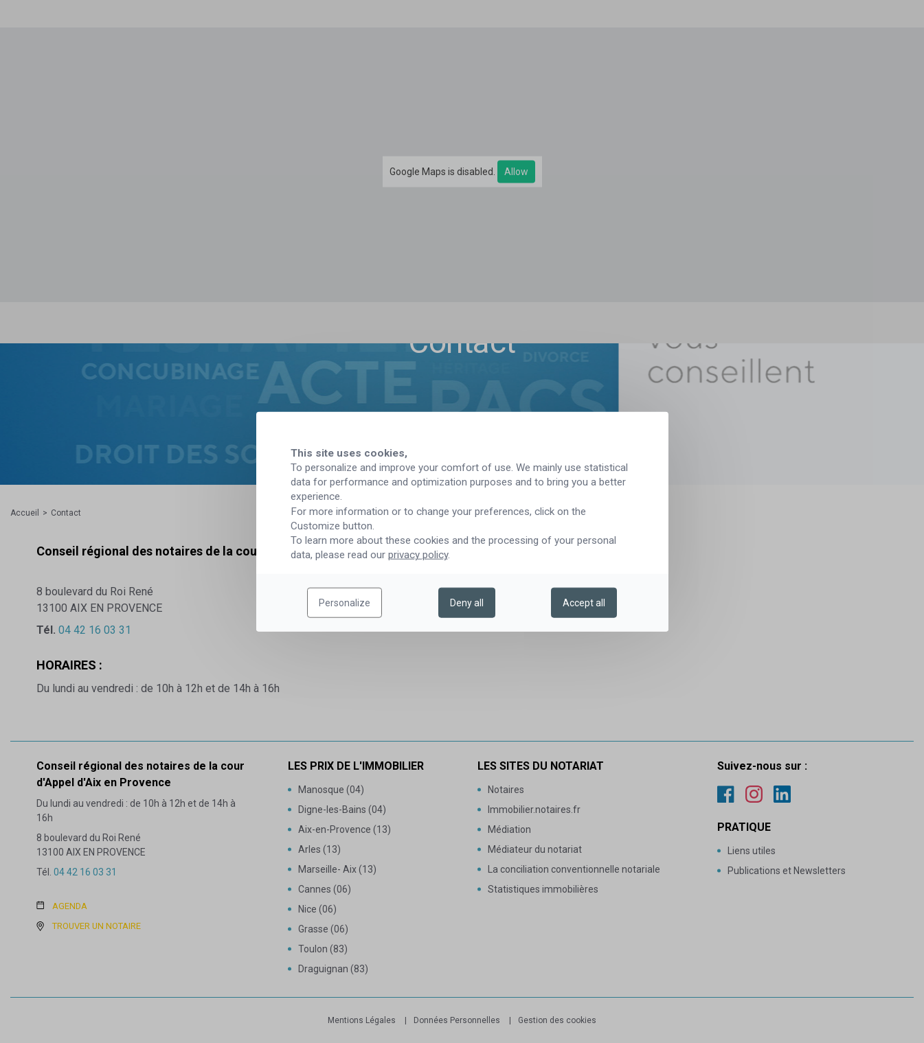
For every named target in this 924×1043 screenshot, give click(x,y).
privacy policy (418, 555)
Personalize (344, 602)
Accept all (584, 602)
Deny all (467, 602)
